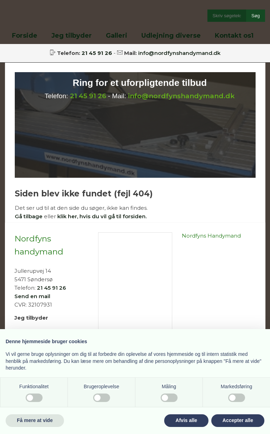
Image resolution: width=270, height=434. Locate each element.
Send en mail (32, 296)
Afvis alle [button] (186, 420)
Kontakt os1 (234, 35)
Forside (24, 35)
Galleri (116, 35)
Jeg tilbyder (71, 35)
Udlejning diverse (171, 35)
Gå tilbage (29, 216)
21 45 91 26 (88, 96)
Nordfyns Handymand (211, 235)
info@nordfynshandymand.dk (179, 53)
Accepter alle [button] (238, 420)
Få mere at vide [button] (35, 420)
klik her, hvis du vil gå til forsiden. (102, 216)
